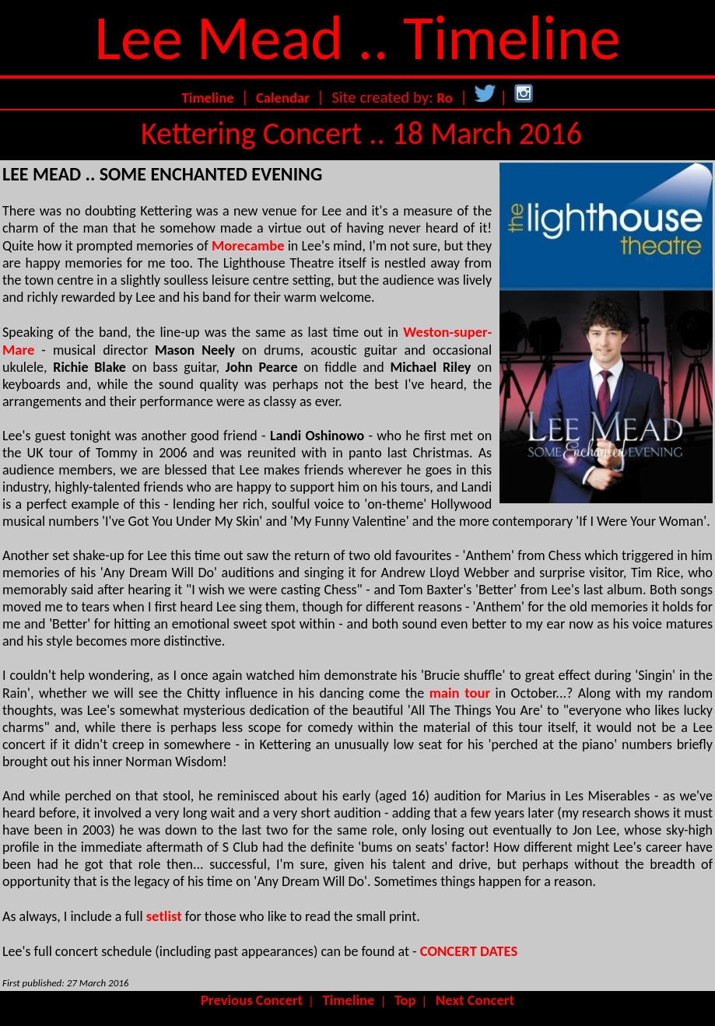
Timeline (208, 98)
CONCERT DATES (469, 951)
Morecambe (248, 245)
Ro (445, 98)
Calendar (283, 98)
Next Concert (475, 1000)
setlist (164, 916)
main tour (460, 693)
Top (405, 1000)
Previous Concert (252, 1000)
